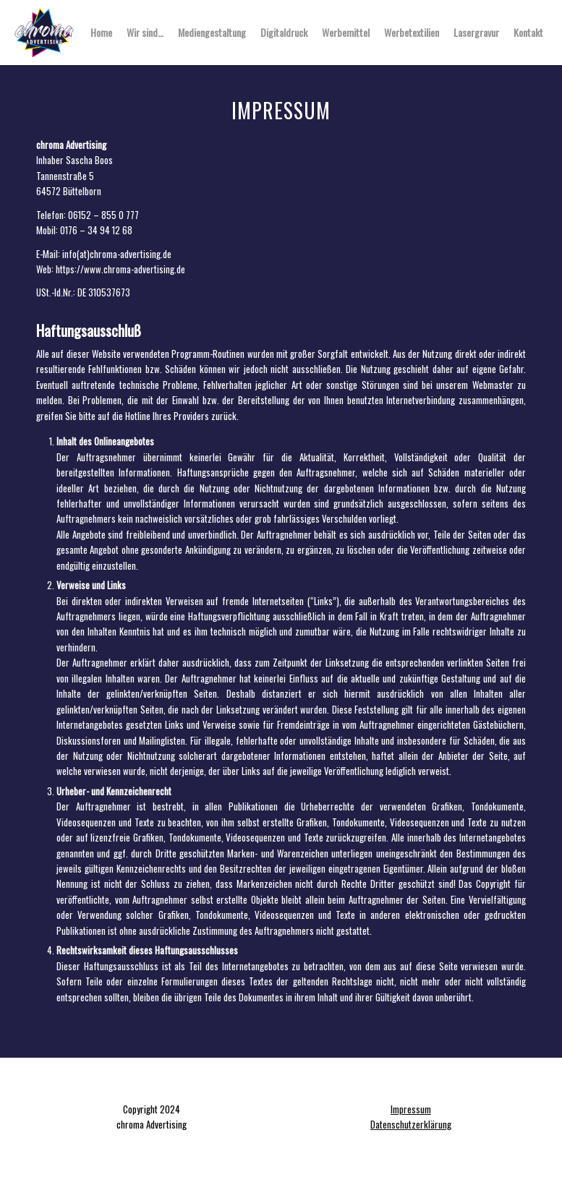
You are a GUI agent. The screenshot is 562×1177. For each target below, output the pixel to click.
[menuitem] (101, 32)
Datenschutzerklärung (410, 1124)
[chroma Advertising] (44, 32)
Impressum (411, 1109)
